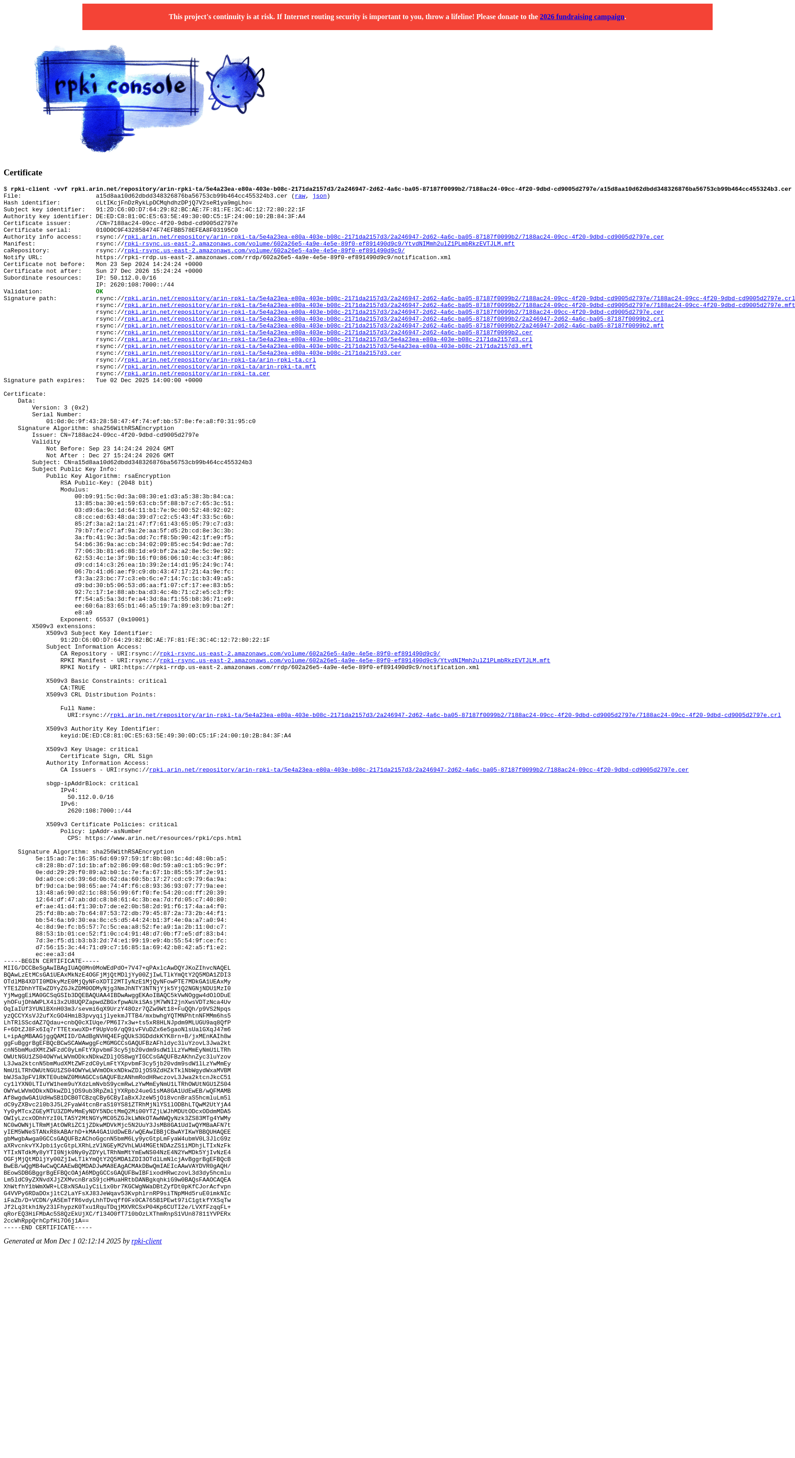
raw (300, 198)
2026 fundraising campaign (582, 16)
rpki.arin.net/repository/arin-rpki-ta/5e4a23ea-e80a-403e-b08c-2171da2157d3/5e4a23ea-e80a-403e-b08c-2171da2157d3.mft (328, 378)
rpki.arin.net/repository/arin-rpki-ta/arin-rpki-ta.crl (220, 395)
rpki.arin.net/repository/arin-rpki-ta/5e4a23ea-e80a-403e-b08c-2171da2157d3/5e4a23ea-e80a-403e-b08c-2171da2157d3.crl (328, 370)
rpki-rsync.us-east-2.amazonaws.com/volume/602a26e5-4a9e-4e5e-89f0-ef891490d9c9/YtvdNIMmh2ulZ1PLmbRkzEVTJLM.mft (319, 255)
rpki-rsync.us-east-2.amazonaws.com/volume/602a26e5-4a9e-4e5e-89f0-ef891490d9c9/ (264, 264)
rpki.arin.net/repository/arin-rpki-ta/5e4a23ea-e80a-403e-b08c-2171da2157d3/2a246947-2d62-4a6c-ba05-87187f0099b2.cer (328, 362)
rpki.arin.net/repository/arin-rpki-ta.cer (197, 411)
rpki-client (147, 1450)
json (320, 198)
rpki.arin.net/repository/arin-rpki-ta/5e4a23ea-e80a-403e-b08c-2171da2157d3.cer (262, 387)
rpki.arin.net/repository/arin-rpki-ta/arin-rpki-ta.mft (220, 403)
